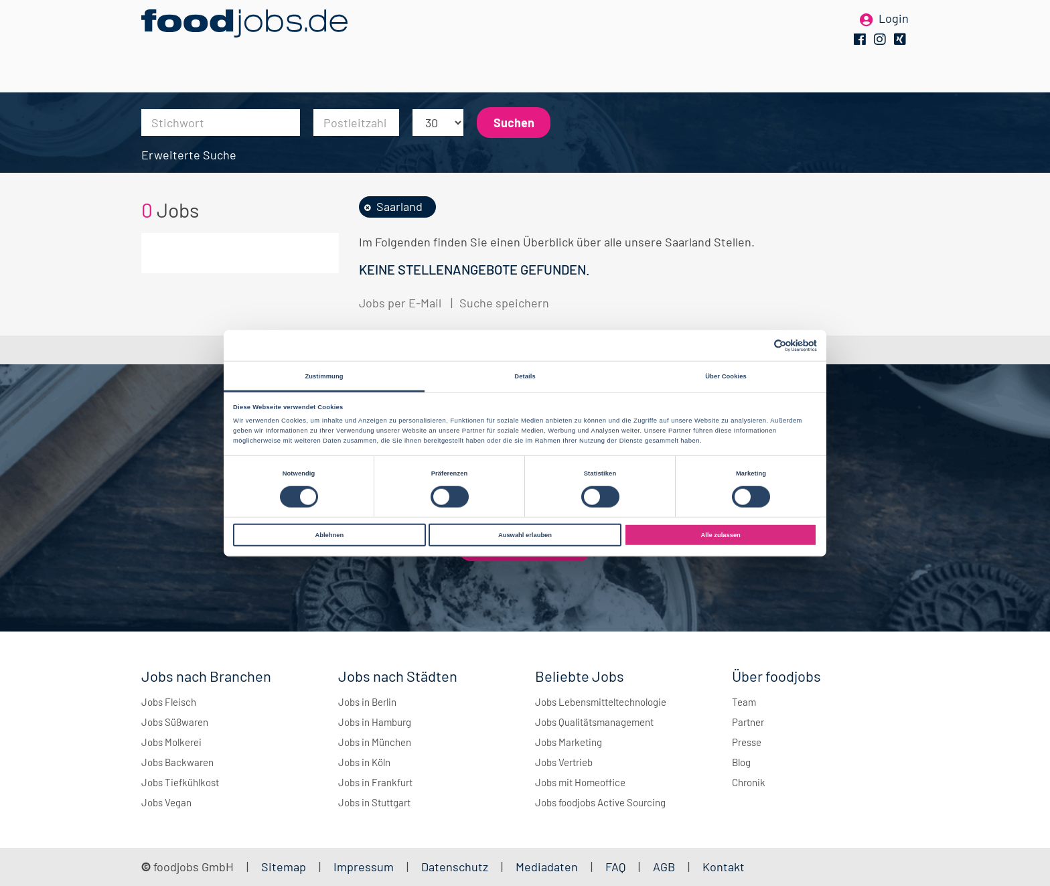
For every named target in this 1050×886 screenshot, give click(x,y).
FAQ (615, 866)
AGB (665, 866)
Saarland (399, 206)
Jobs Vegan (166, 802)
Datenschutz (456, 866)
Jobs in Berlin (367, 702)
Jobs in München (374, 742)
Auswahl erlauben (525, 535)
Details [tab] (524, 375)
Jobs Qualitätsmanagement (594, 722)
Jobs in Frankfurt (375, 782)
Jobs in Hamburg (374, 722)
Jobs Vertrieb (564, 762)
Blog (741, 762)
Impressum (363, 866)
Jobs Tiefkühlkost (180, 782)
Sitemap (283, 866)
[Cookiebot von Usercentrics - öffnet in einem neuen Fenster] (758, 345)
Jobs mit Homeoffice (580, 782)
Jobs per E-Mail (400, 302)
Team (744, 702)
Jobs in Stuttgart (374, 802)
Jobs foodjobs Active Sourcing (600, 802)
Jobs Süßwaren (174, 722)
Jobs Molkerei (171, 742)
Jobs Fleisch (168, 702)
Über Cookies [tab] (726, 375)
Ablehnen (329, 535)
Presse (746, 742)
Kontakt (723, 866)
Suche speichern (504, 302)
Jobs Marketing (568, 742)
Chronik (748, 782)
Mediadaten (547, 866)
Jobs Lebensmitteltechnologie (600, 702)
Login (894, 32)
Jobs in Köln (364, 762)
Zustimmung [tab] (324, 375)
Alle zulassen (721, 535)
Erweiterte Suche (188, 154)
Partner (748, 722)
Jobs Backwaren (177, 762)
